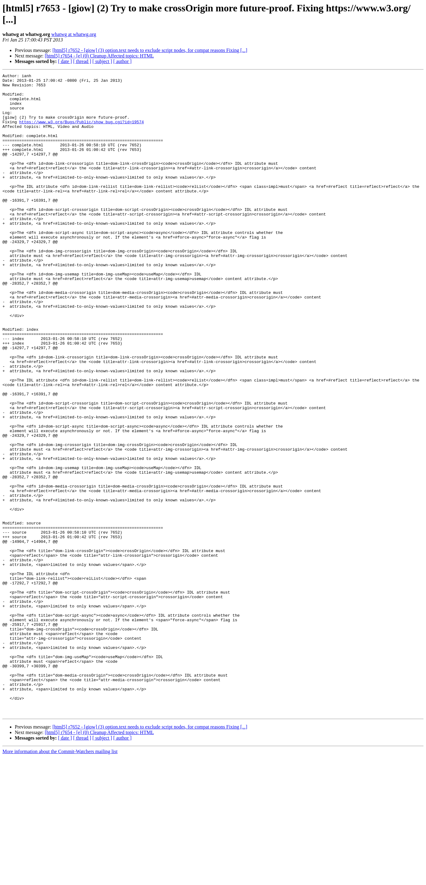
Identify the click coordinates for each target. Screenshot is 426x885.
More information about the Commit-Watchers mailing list (60, 879)
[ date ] (65, 61)
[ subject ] (102, 61)
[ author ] (122, 61)
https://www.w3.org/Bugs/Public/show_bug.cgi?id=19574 (81, 132)
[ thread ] (82, 61)
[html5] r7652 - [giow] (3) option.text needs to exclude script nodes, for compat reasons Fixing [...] (150, 50)
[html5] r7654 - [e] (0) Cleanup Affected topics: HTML (99, 55)
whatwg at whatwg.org (73, 34)
